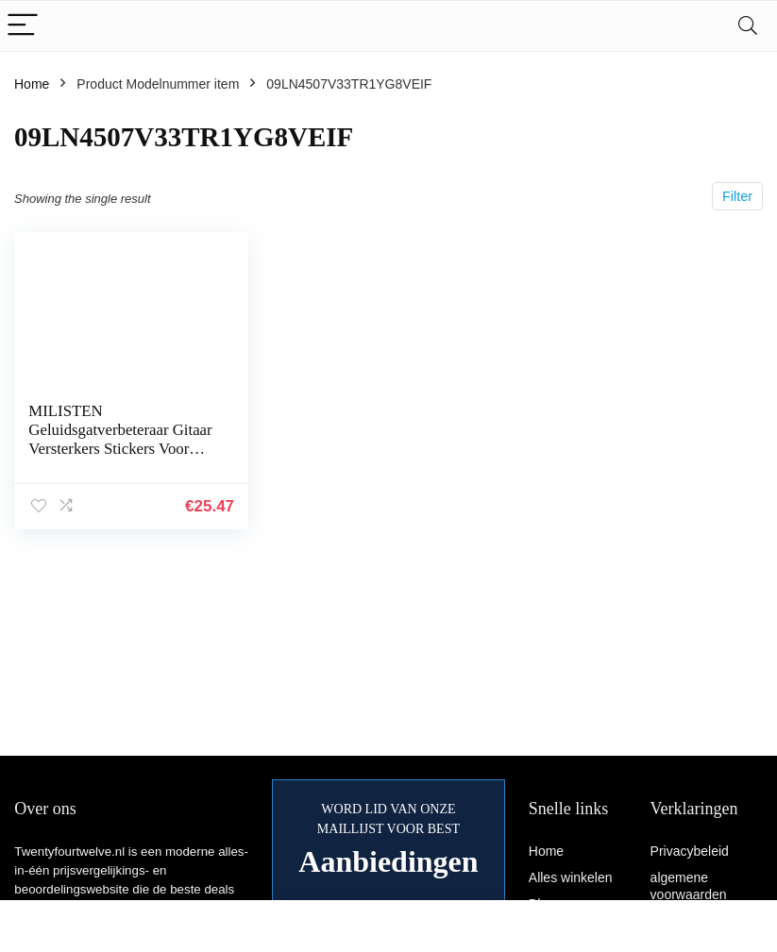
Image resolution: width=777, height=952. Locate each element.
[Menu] (22, 26)
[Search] (747, 26)
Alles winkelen (571, 877)
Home (31, 84)
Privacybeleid (689, 851)
